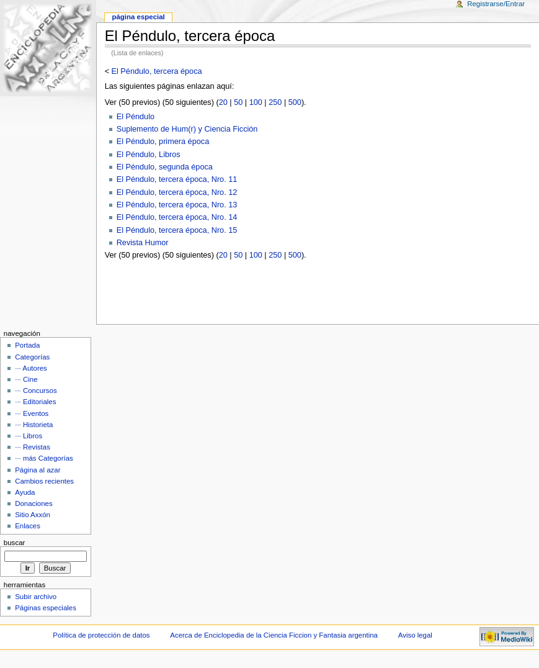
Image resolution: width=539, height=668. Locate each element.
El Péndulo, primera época (163, 141)
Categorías (32, 357)
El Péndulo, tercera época (157, 71)
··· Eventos (31, 413)
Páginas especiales (45, 608)
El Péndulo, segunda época (165, 167)
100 (255, 102)
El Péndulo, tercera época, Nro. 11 (177, 179)
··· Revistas (32, 447)
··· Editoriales (35, 401)
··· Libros (28, 436)
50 (238, 102)
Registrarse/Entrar (496, 3)
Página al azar (37, 470)
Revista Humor (143, 242)
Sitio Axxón (32, 514)
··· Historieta (34, 424)
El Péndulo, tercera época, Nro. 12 (177, 192)
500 (294, 102)
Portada (27, 345)
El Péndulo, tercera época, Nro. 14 (177, 217)
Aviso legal (415, 635)
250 (275, 102)
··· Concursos (35, 390)
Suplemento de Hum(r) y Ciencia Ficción (187, 129)
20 (223, 102)
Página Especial (138, 16)
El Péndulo (135, 116)
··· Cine (26, 379)
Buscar (14, 542)
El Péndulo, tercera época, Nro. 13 (177, 205)
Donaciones (34, 503)
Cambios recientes (44, 481)
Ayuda (25, 492)
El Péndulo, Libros (148, 154)
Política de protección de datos (101, 635)
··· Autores (31, 368)
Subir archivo (35, 596)
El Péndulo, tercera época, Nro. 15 (177, 230)
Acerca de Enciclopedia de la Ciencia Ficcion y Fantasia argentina (274, 635)
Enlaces (27, 526)
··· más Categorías (44, 458)
